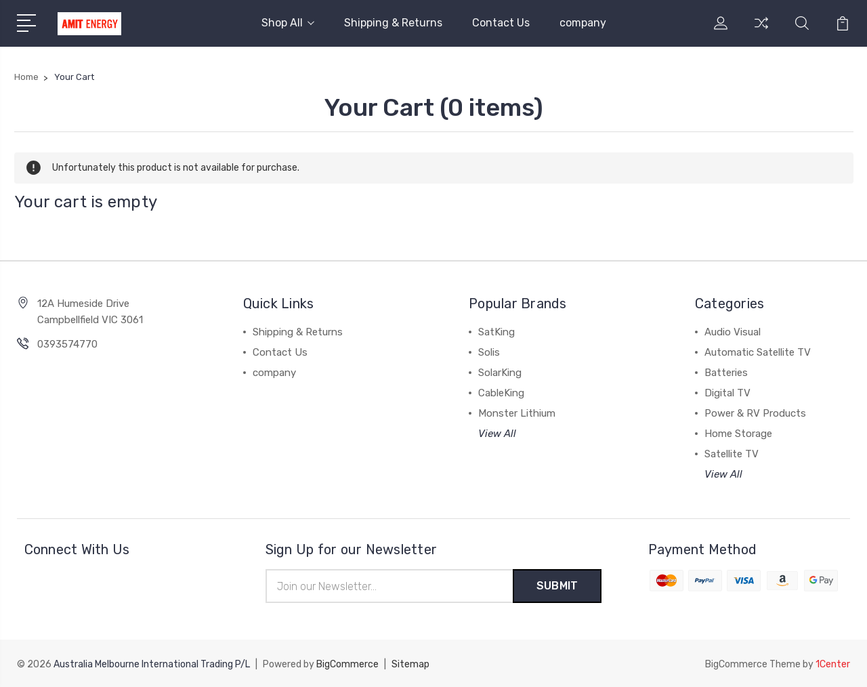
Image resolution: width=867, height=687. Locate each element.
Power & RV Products (755, 413)
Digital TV (727, 393)
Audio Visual (732, 332)
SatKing (496, 332)
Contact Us (501, 22)
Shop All (287, 22)
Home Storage (738, 434)
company (582, 22)
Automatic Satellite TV (757, 352)
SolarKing (500, 373)
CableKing (501, 393)
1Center (833, 663)
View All (497, 434)
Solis (489, 352)
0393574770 (67, 344)
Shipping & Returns (393, 22)
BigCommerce (347, 663)
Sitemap (410, 663)
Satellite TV (731, 454)
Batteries (726, 373)
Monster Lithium (516, 413)
